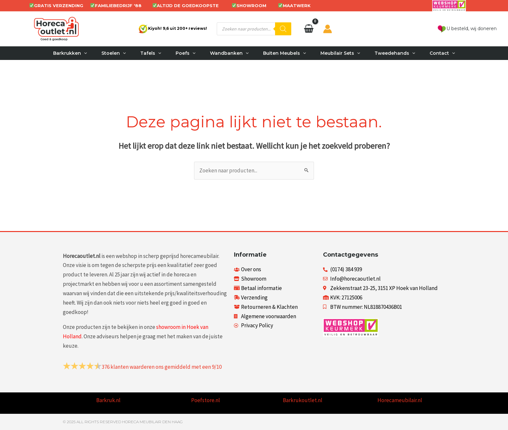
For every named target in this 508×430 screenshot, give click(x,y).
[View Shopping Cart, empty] (309, 29)
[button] (79, 53)
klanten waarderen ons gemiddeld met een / (162, 366)
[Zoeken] (283, 28)
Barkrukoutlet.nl (302, 400)
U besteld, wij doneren (467, 28)
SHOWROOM (251, 5)
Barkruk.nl (108, 400)
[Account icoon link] (327, 28)
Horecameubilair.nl (399, 400)
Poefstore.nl (205, 400)
